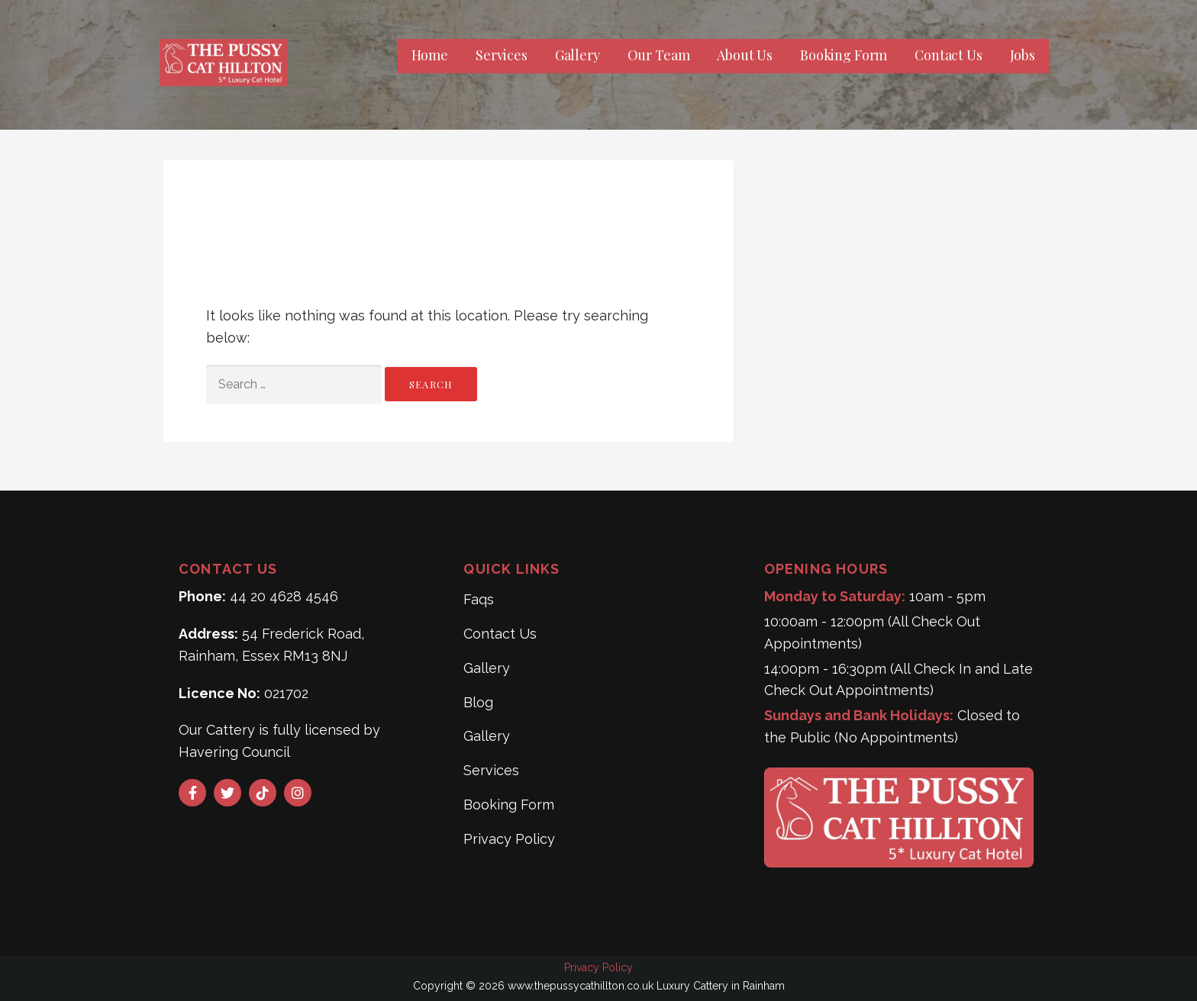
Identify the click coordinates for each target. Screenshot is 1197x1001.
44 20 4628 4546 (284, 596)
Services (502, 55)
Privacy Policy (509, 839)
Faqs (478, 599)
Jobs (1022, 55)
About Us (745, 55)
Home (429, 55)
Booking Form (843, 55)
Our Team (659, 55)
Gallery (577, 55)
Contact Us (948, 55)
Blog (478, 702)
